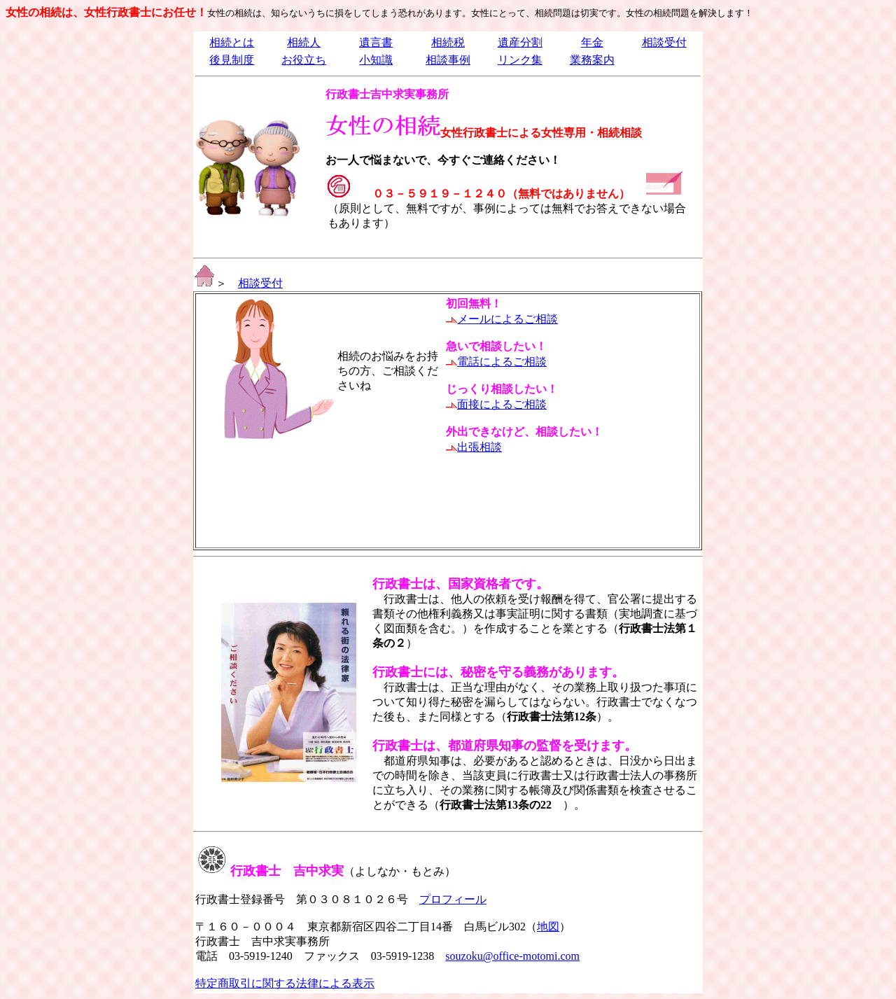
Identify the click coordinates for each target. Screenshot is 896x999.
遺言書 (376, 42)
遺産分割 (520, 42)
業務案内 (592, 60)
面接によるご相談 (502, 404)
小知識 (376, 60)
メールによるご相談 (507, 319)
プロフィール (452, 899)
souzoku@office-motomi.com (512, 956)
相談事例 (448, 60)
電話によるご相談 (502, 362)
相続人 (304, 42)
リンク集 (520, 60)
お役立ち (303, 60)
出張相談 (479, 447)
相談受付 (664, 42)
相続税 (448, 42)
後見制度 (231, 60)
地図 (548, 926)
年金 (592, 42)
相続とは (231, 42)
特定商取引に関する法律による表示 (284, 983)
